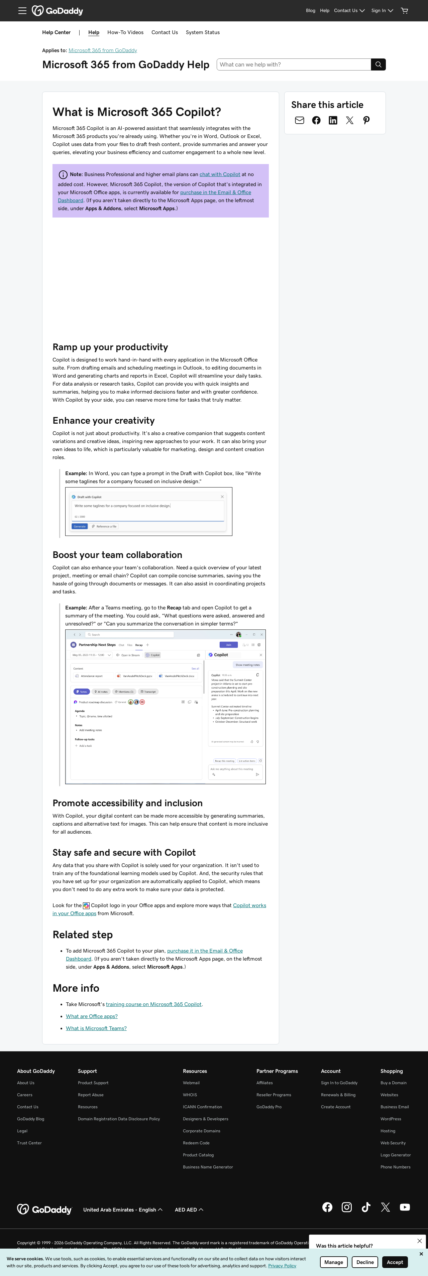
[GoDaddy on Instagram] (347, 1211)
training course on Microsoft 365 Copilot (154, 1004)
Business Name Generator (208, 1167)
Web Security (393, 1143)
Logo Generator (396, 1155)
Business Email (395, 1107)
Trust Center (29, 1143)
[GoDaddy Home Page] (45, 1209)
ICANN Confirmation (202, 1107)
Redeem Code (196, 1143)
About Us (25, 1083)
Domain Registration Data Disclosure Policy (119, 1119)
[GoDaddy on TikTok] (366, 1211)
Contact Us (164, 32)
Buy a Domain (394, 1083)
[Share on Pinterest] (366, 120)
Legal (22, 1131)
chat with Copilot (220, 174)
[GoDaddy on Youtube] (405, 1211)
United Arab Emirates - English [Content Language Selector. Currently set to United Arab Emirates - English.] (123, 1210)
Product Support (93, 1083)
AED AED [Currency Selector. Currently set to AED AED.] (190, 1210)
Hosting (388, 1131)
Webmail (191, 1083)
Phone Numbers (396, 1167)
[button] (420, 1241)
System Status (203, 32)
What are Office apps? (92, 1016)
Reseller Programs (273, 1095)
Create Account (336, 1107)
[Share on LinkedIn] (333, 120)
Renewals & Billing (338, 1095)
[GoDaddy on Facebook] (327, 1211)
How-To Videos (125, 32)
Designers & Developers (205, 1119)
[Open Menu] (19, 10)
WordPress (391, 1119)
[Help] (324, 10)
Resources (88, 1107)
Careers (24, 1095)
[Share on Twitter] (349, 120)
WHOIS (190, 1095)
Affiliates (264, 1083)
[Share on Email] (299, 120)
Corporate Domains (201, 1131)
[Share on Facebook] (316, 120)
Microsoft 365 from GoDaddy (103, 50)
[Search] (378, 64)
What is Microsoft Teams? (96, 1028)
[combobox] (294, 64)
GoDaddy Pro (269, 1107)
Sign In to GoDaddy (339, 1083)
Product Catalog (198, 1155)
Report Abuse (91, 1095)
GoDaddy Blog (30, 1119)
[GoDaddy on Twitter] (386, 1211)
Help (93, 32)
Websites (389, 1095)
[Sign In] (383, 10)
